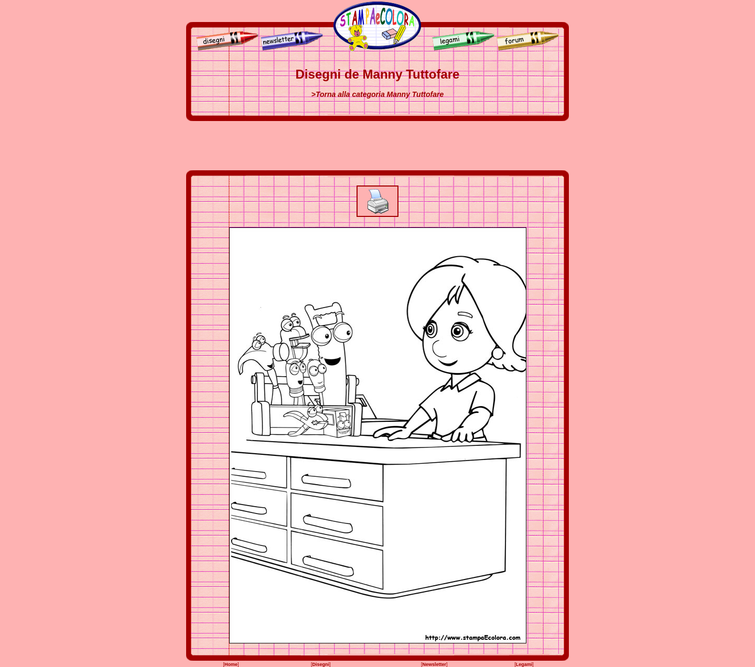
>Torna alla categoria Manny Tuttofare (377, 94)
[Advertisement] (377, 145)
